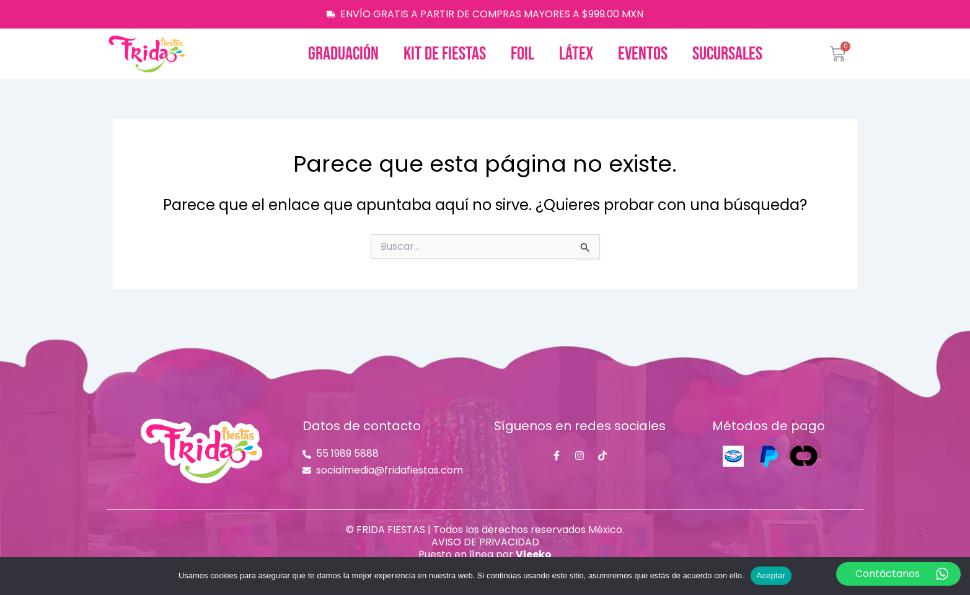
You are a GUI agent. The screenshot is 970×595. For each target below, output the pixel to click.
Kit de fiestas (444, 54)
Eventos (643, 54)
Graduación (343, 54)
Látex (576, 54)
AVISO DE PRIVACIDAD (485, 542)
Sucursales (727, 54)
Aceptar (771, 575)
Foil (522, 54)
